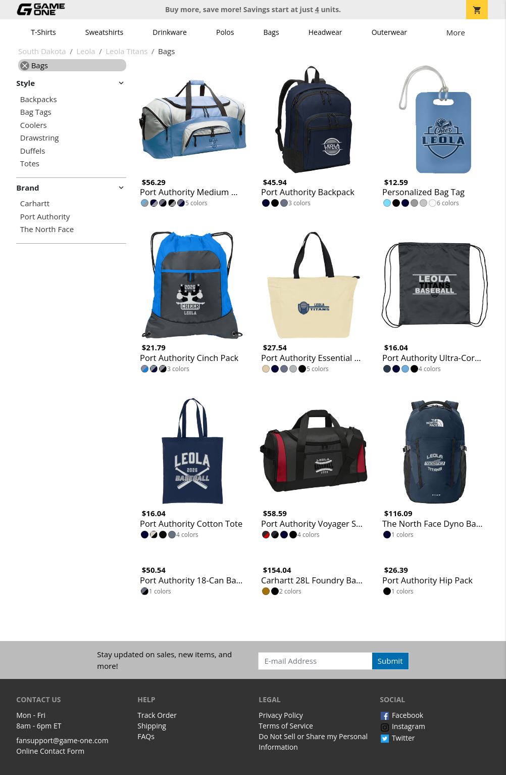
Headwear (325, 32)
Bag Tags (36, 112)
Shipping (151, 726)
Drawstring (39, 137)
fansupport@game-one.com (62, 740)
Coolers (33, 125)
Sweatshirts (104, 32)
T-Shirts (43, 32)
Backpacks (38, 99)
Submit (390, 661)
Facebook (401, 715)
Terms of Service (286, 726)
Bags (271, 32)
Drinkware (170, 32)
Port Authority (45, 216)
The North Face (47, 229)
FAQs (146, 736)
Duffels (32, 151)
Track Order (157, 715)
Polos (225, 32)
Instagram (402, 726)
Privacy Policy (280, 715)
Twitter (397, 738)
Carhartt (34, 203)
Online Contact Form (50, 751)
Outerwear (389, 32)
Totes (29, 163)
